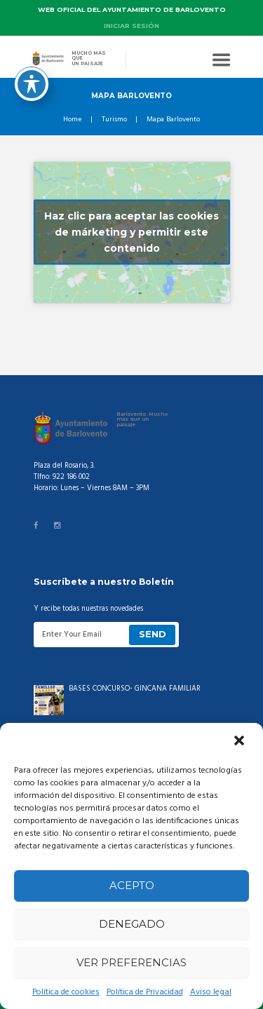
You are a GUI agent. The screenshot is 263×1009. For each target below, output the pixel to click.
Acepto (131, 885)
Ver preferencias (131, 962)
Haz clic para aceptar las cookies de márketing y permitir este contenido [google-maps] (131, 232)
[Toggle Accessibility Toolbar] (31, 56)
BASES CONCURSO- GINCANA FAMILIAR (135, 689)
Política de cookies (66, 992)
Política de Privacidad (145, 992)
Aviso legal (210, 992)
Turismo (114, 120)
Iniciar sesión (131, 25)
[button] (240, 741)
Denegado (132, 923)
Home (72, 120)
